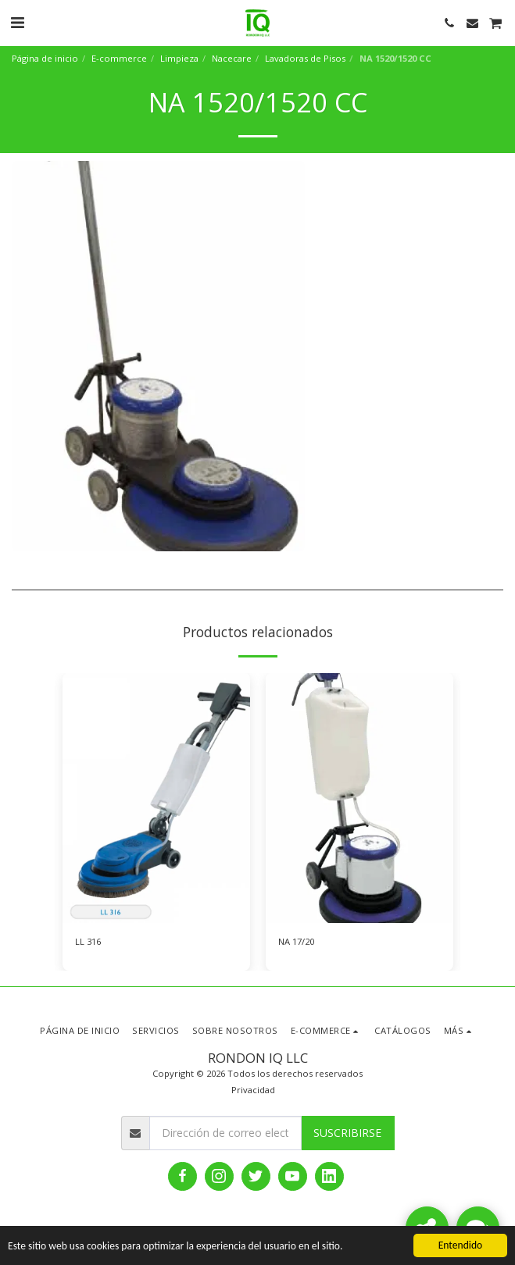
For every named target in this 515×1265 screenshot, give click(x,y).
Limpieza (179, 58)
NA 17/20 (296, 941)
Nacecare (232, 58)
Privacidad (253, 1090)
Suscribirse (347, 1132)
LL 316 (88, 941)
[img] (156, 798)
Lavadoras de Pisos (305, 58)
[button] (17, 22)
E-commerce (119, 58)
